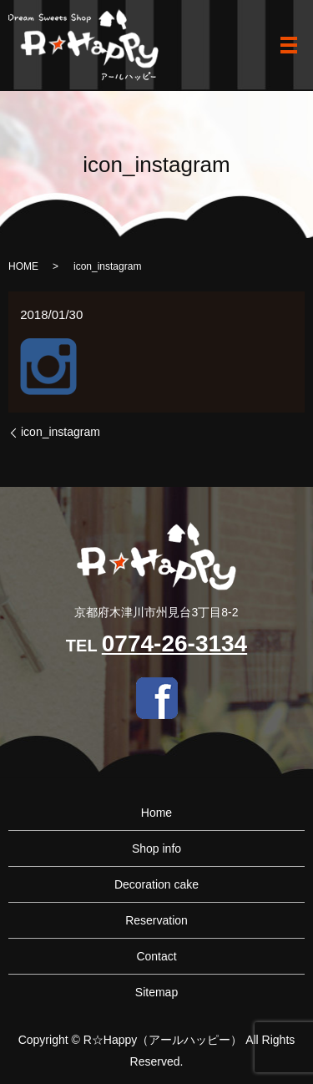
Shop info (156, 848)
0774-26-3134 (174, 643)
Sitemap (156, 992)
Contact (156, 956)
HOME (23, 266)
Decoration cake (156, 884)
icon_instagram (60, 431)
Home (156, 812)
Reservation (156, 920)
